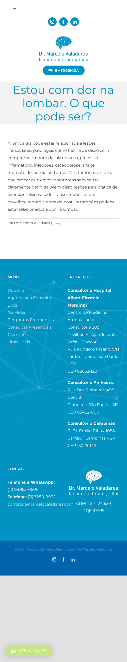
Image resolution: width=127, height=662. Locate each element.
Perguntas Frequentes (31, 319)
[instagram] (52, 21)
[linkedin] (74, 21)
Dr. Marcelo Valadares (32, 223)
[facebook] (63, 21)
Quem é (16, 290)
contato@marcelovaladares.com (40, 504)
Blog (12, 305)
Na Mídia (16, 312)
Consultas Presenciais (30, 327)
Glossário (17, 334)
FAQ (56, 223)
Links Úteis (19, 342)
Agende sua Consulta (29, 297)
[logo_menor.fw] (63, 38)
